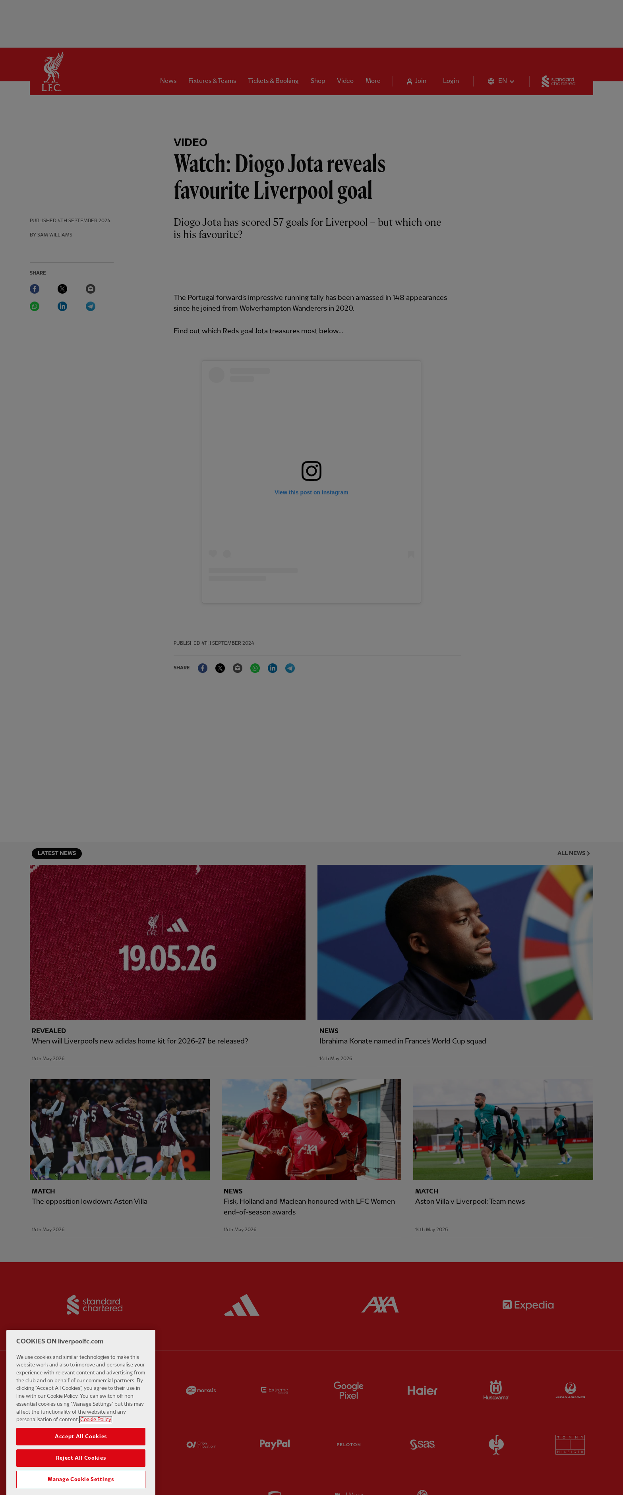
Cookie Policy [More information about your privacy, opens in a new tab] (95, 1437)
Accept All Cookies (81, 1454)
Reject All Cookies (81, 1475)
